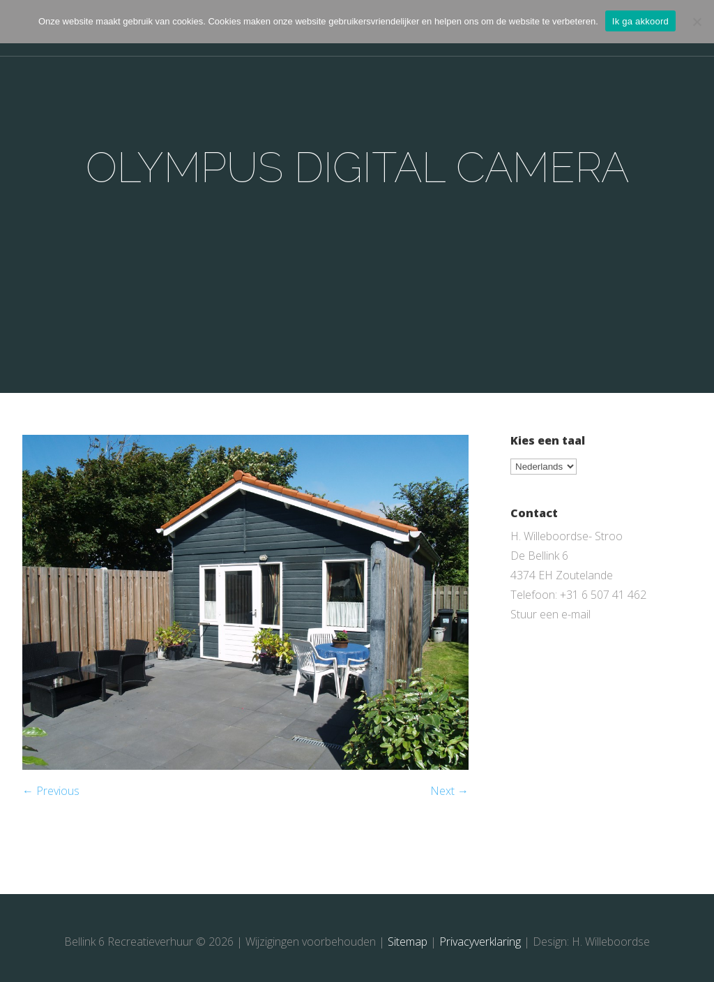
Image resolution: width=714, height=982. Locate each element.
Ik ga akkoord (640, 21)
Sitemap (407, 941)
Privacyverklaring (480, 941)
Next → (449, 790)
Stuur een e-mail (550, 614)
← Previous (50, 790)
